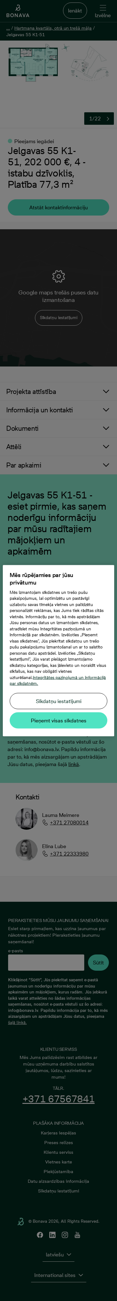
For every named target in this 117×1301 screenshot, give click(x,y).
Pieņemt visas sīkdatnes (58, 720)
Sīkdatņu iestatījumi (58, 701)
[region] (58, 650)
